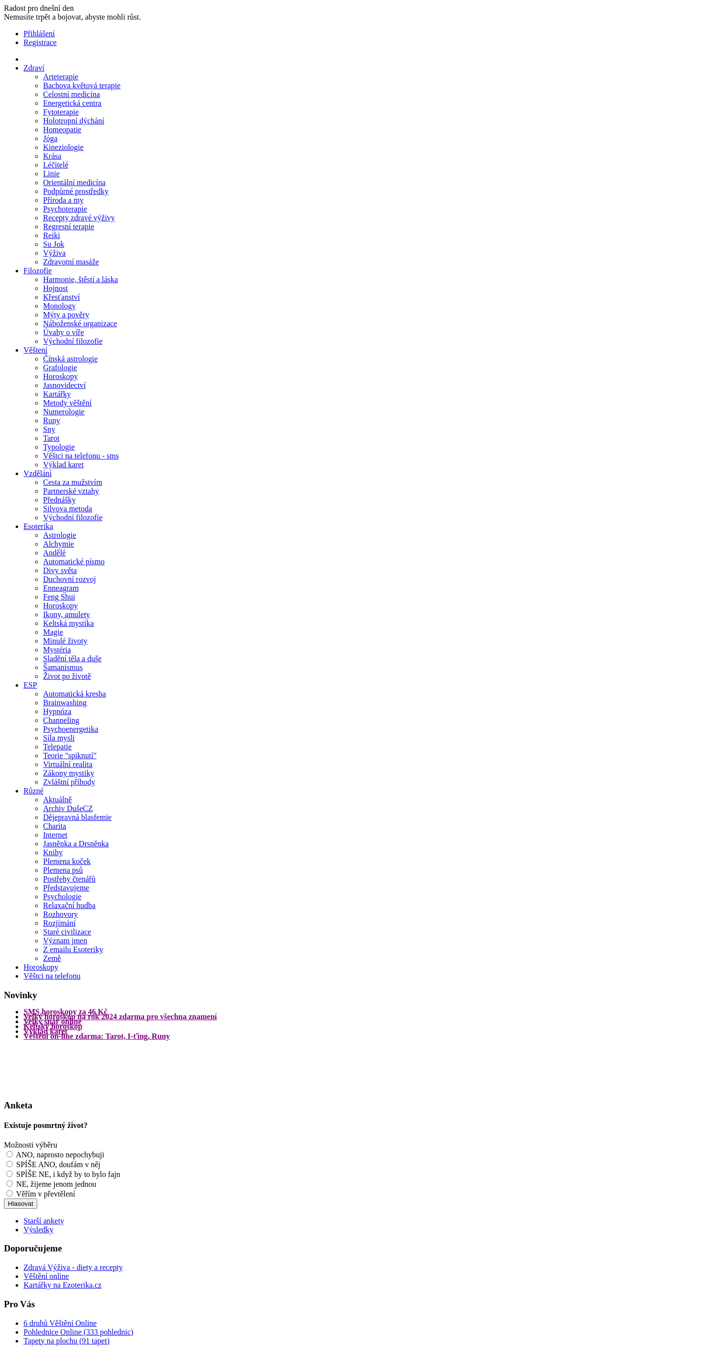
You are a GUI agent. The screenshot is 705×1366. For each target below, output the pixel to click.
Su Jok (53, 244)
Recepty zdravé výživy (79, 218)
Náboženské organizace (80, 323)
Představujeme (66, 888)
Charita (54, 826)
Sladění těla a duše (72, 658)
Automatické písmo (74, 561)
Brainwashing (65, 702)
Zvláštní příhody (69, 782)
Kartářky (57, 394)
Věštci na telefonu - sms (81, 456)
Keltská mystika (68, 623)
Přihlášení (39, 33)
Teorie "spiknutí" (69, 755)
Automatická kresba (74, 694)
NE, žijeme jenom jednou (56, 1184)
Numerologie (63, 411)
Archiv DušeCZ (68, 808)
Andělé (54, 553)
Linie (51, 173)
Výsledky (38, 1229)
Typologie (59, 447)
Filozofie (38, 270)
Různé (34, 791)
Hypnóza (57, 711)
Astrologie (59, 535)
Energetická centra (72, 103)
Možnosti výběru (30, 1145)
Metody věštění (67, 403)
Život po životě (67, 676)
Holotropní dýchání (73, 121)
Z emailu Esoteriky (73, 949)
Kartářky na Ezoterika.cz (62, 1285)
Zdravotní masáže (71, 262)
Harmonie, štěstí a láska (80, 279)
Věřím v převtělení (45, 1194)
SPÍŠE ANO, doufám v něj (58, 1164)
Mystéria (57, 650)
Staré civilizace (67, 932)
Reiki (51, 235)
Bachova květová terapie (81, 85)
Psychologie (62, 896)
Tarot (51, 438)
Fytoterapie (61, 112)
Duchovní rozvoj (69, 579)
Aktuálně (57, 799)
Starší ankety (44, 1221)
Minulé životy (65, 641)
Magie (53, 632)
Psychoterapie (65, 209)
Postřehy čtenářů (69, 879)
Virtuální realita (68, 764)
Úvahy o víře (63, 332)
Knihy (53, 852)
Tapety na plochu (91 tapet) (67, 1341)
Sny (49, 429)
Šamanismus (63, 667)
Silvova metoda (67, 508)
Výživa (54, 253)
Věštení (35, 350)
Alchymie (58, 544)
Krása (52, 156)
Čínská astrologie (70, 359)
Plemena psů (63, 870)
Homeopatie (62, 129)
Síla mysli (58, 738)
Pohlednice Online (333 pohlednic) (78, 1332)
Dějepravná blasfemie (77, 817)
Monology (59, 306)
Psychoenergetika (70, 729)
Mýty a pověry (66, 315)
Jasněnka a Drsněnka (76, 843)
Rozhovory (60, 914)
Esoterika (38, 526)
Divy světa (60, 570)
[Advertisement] (43, 1069)
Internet (55, 835)
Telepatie (57, 747)
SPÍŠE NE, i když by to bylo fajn (68, 1174)
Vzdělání (38, 473)
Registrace (40, 42)
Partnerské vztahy (71, 491)
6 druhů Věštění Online (60, 1323)
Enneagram (61, 588)
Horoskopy (60, 376)
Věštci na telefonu (52, 976)
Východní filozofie (72, 341)
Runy (51, 420)
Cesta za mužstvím (72, 482)
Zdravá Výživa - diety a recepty (73, 1267)
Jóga (50, 138)
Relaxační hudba (69, 905)
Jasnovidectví (64, 385)
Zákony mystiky (68, 773)
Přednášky (59, 500)
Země (52, 958)
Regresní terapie (68, 226)
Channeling (61, 720)
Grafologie (60, 367)
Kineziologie (63, 147)
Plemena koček (67, 861)
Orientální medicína (74, 182)
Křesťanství (61, 297)
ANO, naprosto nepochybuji (60, 1154)
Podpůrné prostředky (76, 191)
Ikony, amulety (66, 614)
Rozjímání (59, 923)
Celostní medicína (71, 94)
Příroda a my (63, 200)
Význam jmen (65, 940)
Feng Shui (59, 597)
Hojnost (55, 288)
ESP (30, 685)
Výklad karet (63, 464)
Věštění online (46, 1276)
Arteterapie (60, 76)
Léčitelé (56, 165)
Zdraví (34, 68)
